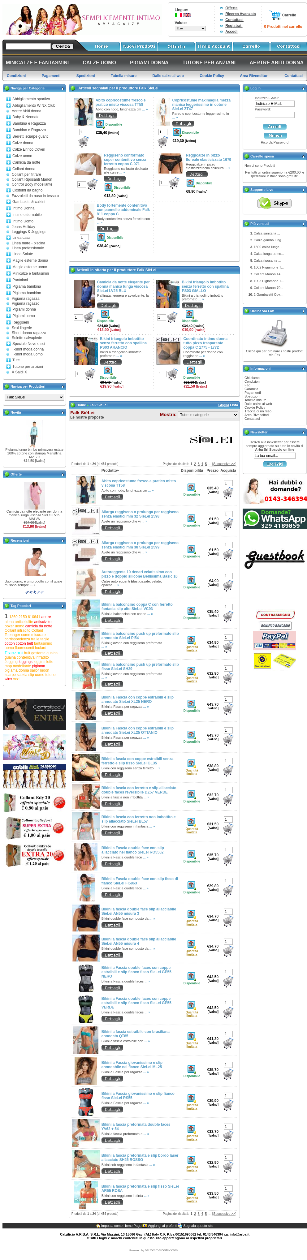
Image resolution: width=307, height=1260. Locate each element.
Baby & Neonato (25, 117)
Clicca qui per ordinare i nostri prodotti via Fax (274, 353)
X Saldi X (19, 372)
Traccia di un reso (257, 411)
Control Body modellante (32, 184)
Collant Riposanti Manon (32, 179)
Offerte (231, 8)
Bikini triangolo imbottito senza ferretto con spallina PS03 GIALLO (205, 286)
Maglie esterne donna (30, 260)
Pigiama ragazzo (25, 303)
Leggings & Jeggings (29, 232)
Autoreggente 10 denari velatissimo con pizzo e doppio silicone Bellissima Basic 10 (140, 574)
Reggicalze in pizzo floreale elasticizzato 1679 (208, 157)
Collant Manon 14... (268, 274)
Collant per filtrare (26, 174)
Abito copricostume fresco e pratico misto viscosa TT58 (121, 102)
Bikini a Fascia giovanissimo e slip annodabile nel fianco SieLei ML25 (132, 1064)
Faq (247, 385)
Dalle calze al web (258, 404)
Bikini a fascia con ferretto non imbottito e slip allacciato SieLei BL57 (139, 819)
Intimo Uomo (22, 221)
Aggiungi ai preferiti (162, 1226)
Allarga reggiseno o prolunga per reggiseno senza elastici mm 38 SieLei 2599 (140, 545)
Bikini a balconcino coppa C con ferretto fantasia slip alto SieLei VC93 (137, 606)
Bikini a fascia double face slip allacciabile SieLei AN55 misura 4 (139, 941)
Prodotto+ (110, 470)
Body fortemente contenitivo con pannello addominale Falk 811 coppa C (123, 209)
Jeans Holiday (23, 227)
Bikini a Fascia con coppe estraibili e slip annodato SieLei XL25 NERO (138, 699)
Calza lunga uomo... (269, 254)
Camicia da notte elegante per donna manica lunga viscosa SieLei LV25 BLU (123, 286)
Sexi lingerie (22, 328)
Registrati (233, 26)
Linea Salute (22, 254)
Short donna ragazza (29, 333)
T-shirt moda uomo (27, 354)
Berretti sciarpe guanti (30, 136)
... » (32, 585)
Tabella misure (255, 400)
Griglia (223, 405)
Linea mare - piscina (28, 243)
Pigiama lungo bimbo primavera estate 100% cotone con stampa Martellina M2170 (34, 453)
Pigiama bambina (26, 286)
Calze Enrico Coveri (28, 149)
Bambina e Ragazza (29, 123)
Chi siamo (252, 378)
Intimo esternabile (27, 215)
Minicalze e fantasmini (30, 273)
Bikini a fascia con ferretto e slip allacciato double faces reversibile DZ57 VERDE (139, 790)
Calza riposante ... (267, 260)
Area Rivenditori (256, 415)
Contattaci (234, 20)
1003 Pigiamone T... (269, 281)
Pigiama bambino (26, 293)
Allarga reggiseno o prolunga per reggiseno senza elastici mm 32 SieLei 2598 (140, 514)
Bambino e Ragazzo (29, 130)
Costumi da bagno (27, 190)
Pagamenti (252, 392)
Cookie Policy (254, 407)
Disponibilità (192, 470)
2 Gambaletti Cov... (268, 294)
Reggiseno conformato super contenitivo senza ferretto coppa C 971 (125, 159)
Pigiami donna (24, 309)
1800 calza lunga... (268, 247)
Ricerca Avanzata (240, 14)
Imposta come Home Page (121, 1226)
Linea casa (21, 237)
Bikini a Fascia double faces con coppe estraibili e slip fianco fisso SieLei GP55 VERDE (136, 1002)
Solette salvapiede (27, 338)
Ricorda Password (274, 142)
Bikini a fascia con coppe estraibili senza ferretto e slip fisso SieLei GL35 (138, 761)
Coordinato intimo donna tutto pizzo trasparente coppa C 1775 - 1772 (205, 343)
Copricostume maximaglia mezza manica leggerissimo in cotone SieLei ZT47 (201, 104)
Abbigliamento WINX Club (33, 105)
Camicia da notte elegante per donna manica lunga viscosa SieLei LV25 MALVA (34, 515)
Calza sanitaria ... (267, 233)
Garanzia (251, 389)
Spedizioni (252, 396)
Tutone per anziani (27, 366)
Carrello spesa (262, 156)
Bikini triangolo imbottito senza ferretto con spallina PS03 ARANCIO (123, 343)
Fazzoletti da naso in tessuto (35, 196)
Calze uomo (22, 156)
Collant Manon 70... (268, 288)
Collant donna (23, 169)
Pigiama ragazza (25, 298)
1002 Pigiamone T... (269, 267)
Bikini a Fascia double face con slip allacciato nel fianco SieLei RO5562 (133, 850)
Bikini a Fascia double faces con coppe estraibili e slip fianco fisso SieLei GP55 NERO (136, 971)
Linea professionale (28, 248)
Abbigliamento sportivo (31, 99)
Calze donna (22, 143)
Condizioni (252, 381)
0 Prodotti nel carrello (283, 26)
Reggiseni (20, 322)
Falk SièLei (98, 405)
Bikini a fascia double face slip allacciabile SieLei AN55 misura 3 (139, 911)
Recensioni (20, 540)
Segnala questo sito (198, 1226)
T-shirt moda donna (28, 349)
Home (81, 405)
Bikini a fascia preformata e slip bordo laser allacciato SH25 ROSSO (140, 1157)
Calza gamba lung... (269, 240)
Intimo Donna (23, 208)
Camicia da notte (26, 162)
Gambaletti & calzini (28, 202)
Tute (16, 360)
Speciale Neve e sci (28, 344)
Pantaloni (20, 280)
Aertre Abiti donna (26, 111)
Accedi (231, 31)
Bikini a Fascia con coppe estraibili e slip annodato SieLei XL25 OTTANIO (138, 730)
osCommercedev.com (161, 1250)
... (209, 464)
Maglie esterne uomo (29, 267)
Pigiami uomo (23, 316)
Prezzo (212, 470)
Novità (16, 412)
